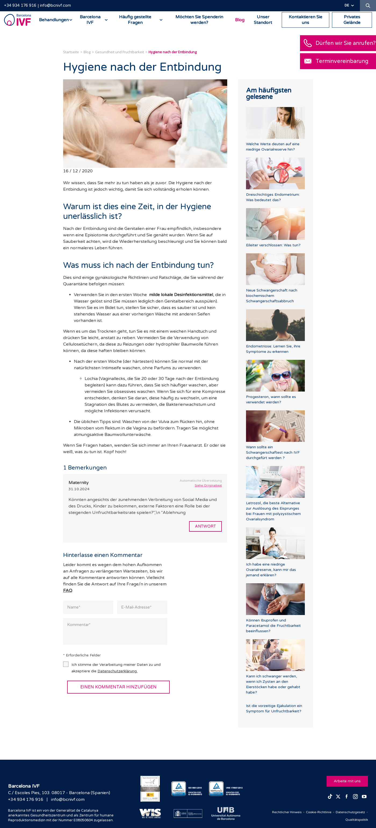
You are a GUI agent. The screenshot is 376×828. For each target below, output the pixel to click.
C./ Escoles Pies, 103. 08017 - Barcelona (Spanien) (59, 792)
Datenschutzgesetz (347, 811)
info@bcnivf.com (55, 5)
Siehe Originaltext (208, 485)
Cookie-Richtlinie (311, 811)
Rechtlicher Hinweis (273, 811)
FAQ (67, 591)
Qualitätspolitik (354, 819)
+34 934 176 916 (20, 5)
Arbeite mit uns (346, 780)
